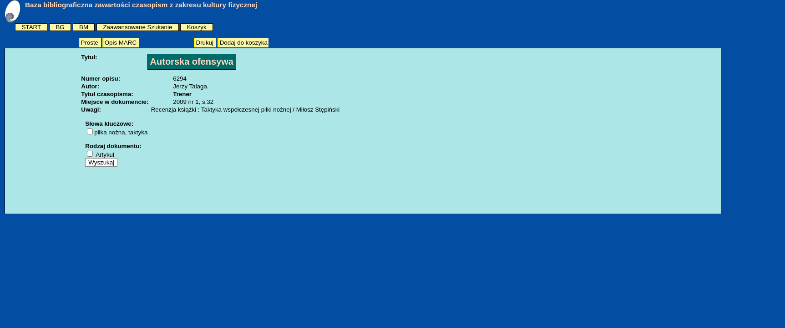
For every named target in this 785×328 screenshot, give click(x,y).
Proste (90, 42)
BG (60, 27)
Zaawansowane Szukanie (137, 27)
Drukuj (205, 42)
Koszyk (197, 27)
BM (83, 27)
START (31, 27)
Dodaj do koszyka (244, 42)
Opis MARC (121, 42)
